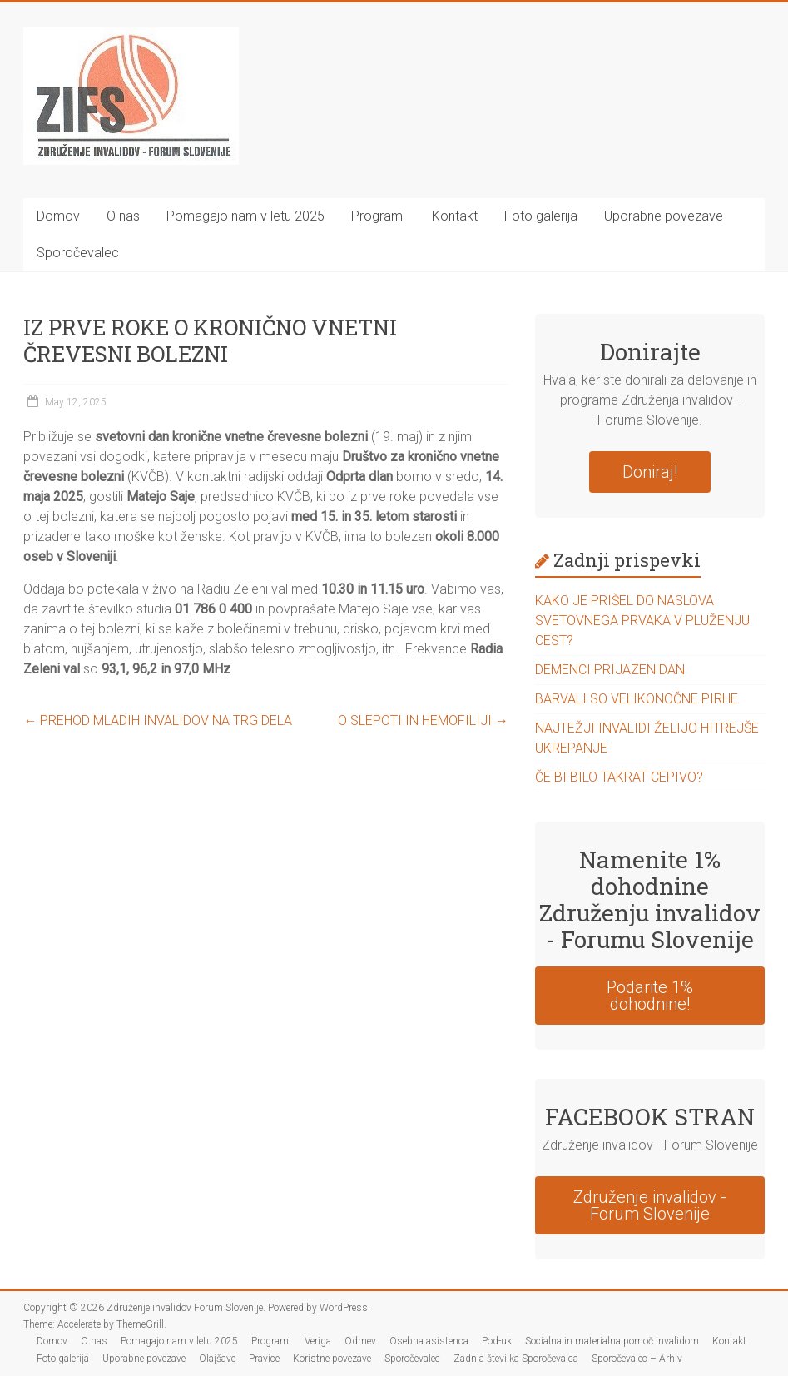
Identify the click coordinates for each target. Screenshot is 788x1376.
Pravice (264, 1358)
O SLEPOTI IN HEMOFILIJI (423, 720)
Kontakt (455, 216)
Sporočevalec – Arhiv (637, 1358)
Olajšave (217, 1358)
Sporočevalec (78, 253)
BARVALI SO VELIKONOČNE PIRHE (636, 699)
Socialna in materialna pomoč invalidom (612, 1341)
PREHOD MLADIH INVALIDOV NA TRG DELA (157, 720)
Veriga (318, 1341)
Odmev (360, 1341)
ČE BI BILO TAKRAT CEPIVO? (619, 777)
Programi (378, 216)
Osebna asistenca (428, 1341)
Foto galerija (540, 216)
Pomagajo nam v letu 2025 (245, 216)
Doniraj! (649, 472)
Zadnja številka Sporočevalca (515, 1358)
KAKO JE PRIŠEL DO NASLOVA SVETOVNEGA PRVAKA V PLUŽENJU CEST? (642, 620)
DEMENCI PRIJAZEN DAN (610, 670)
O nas (123, 216)
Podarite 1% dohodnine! (650, 995)
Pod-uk (497, 1341)
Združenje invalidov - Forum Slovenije (649, 1205)
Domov (58, 216)
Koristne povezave (332, 1358)
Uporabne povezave (663, 216)
